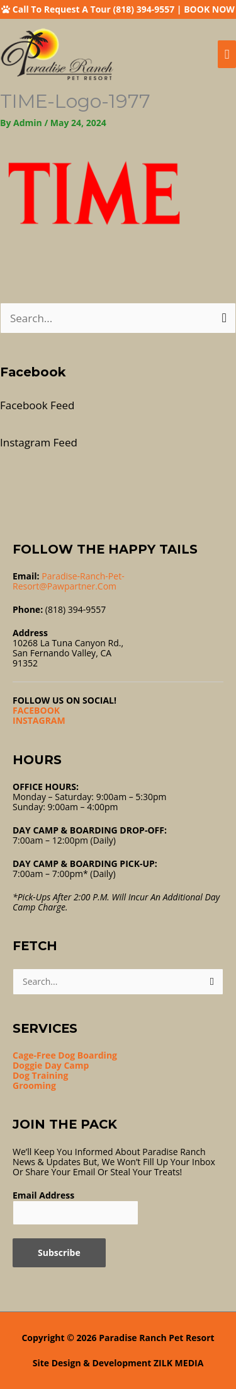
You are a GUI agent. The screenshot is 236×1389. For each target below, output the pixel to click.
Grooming (34, 1085)
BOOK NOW (209, 9)
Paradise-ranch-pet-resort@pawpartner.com (69, 581)
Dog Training (40, 1075)
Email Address (43, 1195)
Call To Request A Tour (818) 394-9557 (93, 9)
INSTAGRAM (39, 720)
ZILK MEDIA (178, 1363)
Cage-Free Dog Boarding (65, 1055)
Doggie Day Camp (51, 1065)
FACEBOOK (36, 710)
